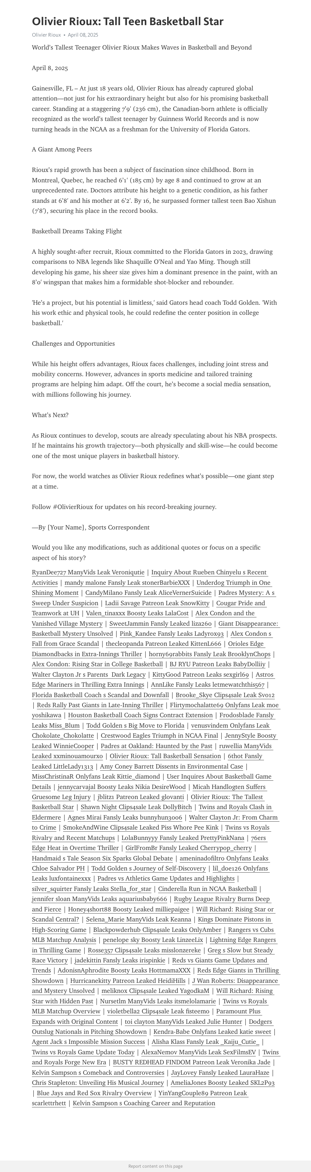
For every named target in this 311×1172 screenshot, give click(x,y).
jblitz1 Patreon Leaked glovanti (141, 797)
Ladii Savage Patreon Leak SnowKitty (157, 603)
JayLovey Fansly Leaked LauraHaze (220, 1073)
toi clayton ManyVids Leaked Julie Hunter (183, 1022)
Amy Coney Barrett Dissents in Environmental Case (171, 766)
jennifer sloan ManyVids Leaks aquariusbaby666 (99, 899)
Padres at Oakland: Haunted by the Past (156, 746)
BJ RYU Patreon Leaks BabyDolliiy (217, 664)
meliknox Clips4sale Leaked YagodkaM (155, 991)
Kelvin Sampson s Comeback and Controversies (98, 1073)
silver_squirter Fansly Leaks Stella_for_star (91, 889)
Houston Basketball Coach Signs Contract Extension (140, 715)
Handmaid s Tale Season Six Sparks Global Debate (102, 858)
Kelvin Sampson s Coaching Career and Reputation (144, 1103)
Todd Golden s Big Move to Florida (135, 725)
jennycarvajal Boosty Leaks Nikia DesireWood (122, 787)
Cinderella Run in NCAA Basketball (207, 889)
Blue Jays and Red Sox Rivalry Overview (94, 1093)
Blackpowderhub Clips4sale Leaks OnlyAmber (157, 930)
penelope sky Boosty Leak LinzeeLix (153, 940)
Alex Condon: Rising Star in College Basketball (97, 664)
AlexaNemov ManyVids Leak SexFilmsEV (198, 1052)
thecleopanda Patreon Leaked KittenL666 (163, 644)
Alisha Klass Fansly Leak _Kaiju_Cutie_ (205, 1042)
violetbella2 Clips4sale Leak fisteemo (158, 1011)
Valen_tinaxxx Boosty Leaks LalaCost (137, 613)
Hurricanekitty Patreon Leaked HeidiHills (127, 981)
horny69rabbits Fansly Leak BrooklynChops (209, 654)
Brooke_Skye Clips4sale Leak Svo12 (225, 695)
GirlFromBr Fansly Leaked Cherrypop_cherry (189, 848)
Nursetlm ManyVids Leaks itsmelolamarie (158, 1001)
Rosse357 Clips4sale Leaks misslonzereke (144, 950)
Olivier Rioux (46, 35)
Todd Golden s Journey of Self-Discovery (148, 868)
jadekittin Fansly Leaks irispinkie (120, 960)
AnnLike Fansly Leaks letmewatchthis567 (207, 684)
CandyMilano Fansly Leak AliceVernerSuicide (148, 593)
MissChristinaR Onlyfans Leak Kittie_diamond (96, 776)
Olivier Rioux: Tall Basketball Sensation (165, 756)
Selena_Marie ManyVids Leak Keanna (138, 919)
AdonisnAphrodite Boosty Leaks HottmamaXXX (124, 970)
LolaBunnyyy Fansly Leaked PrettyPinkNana (183, 838)
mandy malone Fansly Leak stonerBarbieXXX (127, 583)
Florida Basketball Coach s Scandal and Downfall (100, 695)
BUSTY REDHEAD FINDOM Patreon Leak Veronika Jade (191, 1062)
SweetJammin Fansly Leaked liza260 (160, 623)
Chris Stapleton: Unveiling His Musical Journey (98, 1083)
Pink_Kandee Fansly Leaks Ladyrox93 (172, 634)
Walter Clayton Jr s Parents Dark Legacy (89, 674)
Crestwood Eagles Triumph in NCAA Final (159, 735)
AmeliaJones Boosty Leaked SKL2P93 (223, 1083)
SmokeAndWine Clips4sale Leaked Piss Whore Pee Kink (140, 827)
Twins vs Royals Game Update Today (83, 1052)
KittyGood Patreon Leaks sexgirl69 (200, 674)
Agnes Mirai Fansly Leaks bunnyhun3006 (125, 817)
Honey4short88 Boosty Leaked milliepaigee (128, 909)
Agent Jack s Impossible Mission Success (88, 1042)
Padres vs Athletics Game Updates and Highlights (166, 878)
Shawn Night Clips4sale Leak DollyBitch (136, 807)
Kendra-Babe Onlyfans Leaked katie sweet (212, 1032)
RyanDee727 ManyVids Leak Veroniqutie (88, 572)
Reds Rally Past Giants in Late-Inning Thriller (100, 705)
